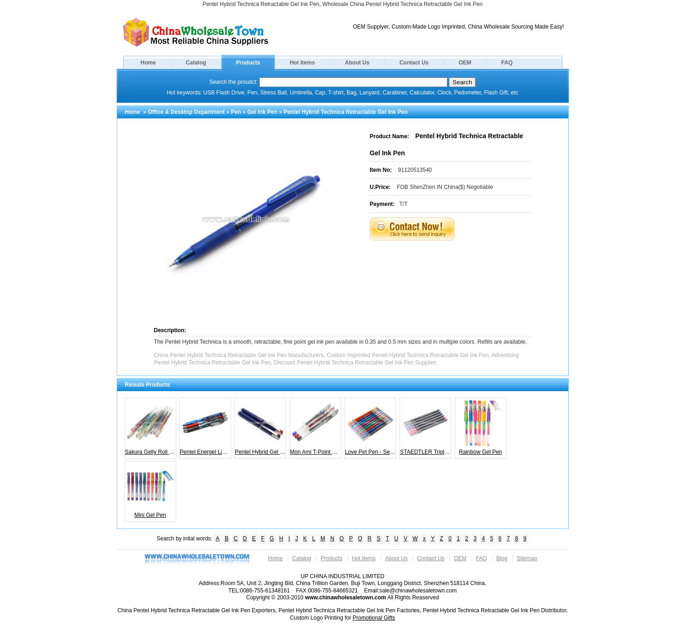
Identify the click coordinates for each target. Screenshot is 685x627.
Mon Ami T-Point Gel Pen (315, 427)
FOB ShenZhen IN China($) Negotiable (445, 187)
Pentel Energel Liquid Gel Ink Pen (205, 427)
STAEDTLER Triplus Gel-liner (425, 427)
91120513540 (415, 170)
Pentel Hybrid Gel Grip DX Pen (260, 427)
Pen (236, 112)
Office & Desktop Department (186, 112)
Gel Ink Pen (262, 112)
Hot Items (302, 62)
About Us (357, 62)
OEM (465, 62)
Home (148, 62)
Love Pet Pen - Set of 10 (370, 427)
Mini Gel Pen (150, 490)
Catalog (196, 62)
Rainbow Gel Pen (480, 427)
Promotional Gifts (374, 618)
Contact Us (414, 62)
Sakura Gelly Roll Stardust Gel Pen (150, 427)
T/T (403, 204)
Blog (501, 558)
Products (248, 62)
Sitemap (527, 558)
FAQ (507, 62)
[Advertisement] (462, 263)
